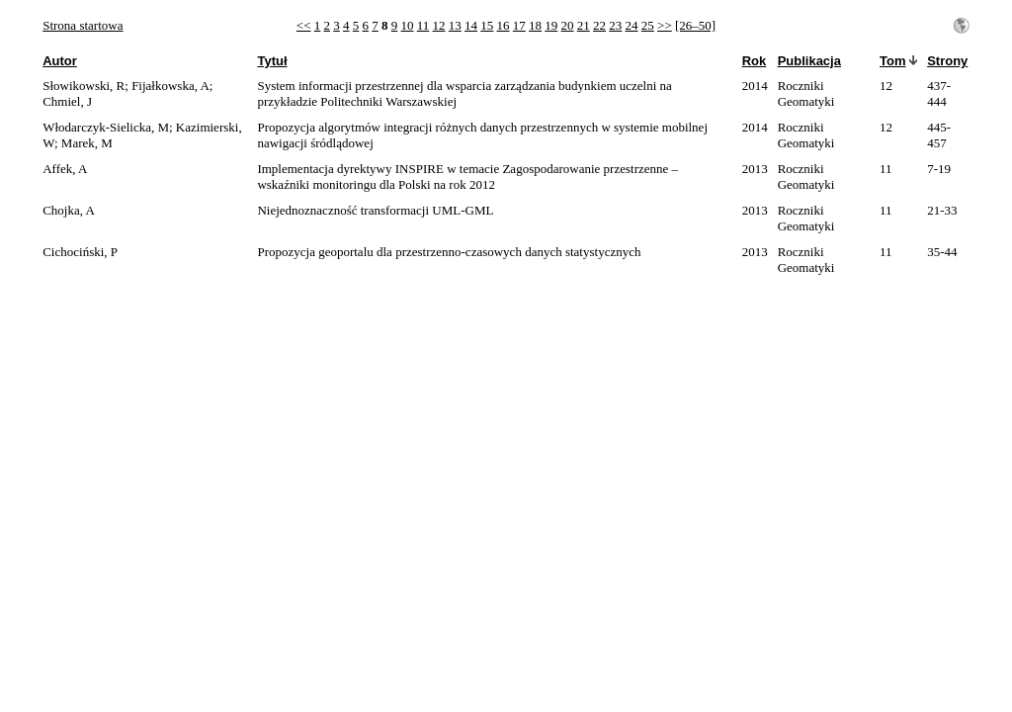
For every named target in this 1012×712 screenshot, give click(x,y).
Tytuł (272, 60)
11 (423, 25)
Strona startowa (82, 25)
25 (647, 25)
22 (599, 25)
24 (632, 25)
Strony (947, 60)
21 (583, 25)
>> (664, 25)
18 (535, 25)
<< (303, 25)
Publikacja (809, 60)
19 (551, 25)
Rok (754, 60)
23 (615, 25)
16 (503, 25)
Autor (59, 60)
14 (470, 25)
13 (455, 25)
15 (486, 25)
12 (439, 25)
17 (519, 25)
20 (567, 25)
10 (407, 25)
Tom (892, 60)
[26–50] (695, 25)
